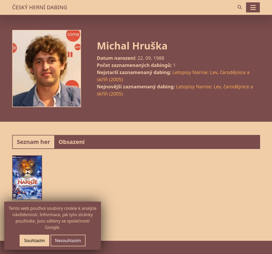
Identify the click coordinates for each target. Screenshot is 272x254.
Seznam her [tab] (33, 142)
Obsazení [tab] (72, 142)
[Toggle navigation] (253, 7)
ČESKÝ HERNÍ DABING (39, 7)
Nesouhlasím (68, 240)
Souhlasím (34, 240)
